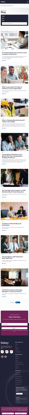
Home (2, 5)
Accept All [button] (7, 413)
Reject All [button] (20, 413)
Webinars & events (18, 378)
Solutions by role (18, 374)
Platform (16, 344)
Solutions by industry (18, 376)
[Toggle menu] (28, 2)
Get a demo (19, 393)
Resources (9, 5)
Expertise (5, 5)
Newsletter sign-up (18, 384)
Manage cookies (24, 410)
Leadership (17, 358)
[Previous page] (12, 302)
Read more (4, 60)
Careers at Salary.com (18, 362)
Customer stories (18, 351)
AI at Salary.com (17, 372)
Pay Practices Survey (18, 382)
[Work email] (14, 324)
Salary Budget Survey (18, 380)
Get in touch (18, 402)
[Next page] (17, 302)
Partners (16, 360)
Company (16, 356)
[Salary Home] (3, 2)
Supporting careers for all (19, 364)
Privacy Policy (21, 330)
